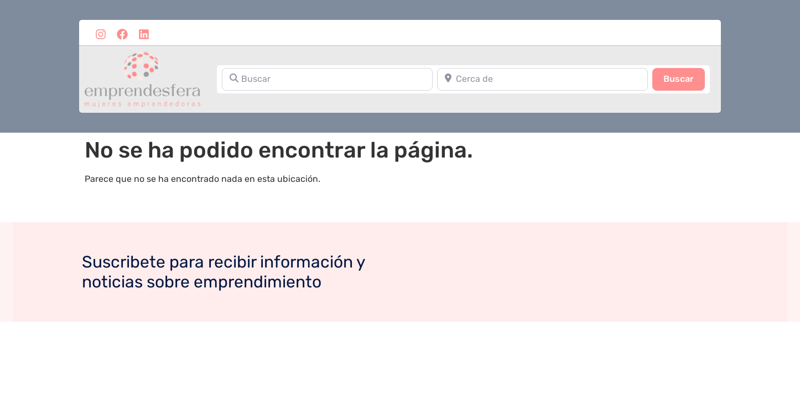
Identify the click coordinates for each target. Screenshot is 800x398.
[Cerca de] (542, 79)
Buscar (684, 78)
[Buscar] (327, 79)
